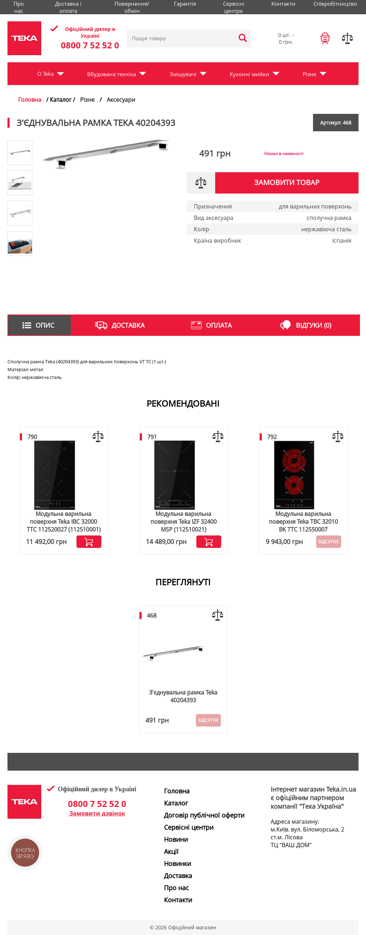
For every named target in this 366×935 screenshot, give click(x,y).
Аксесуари (121, 100)
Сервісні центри (233, 7)
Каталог (176, 803)
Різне (309, 74)
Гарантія (185, 3)
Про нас (19, 7)
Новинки (177, 863)
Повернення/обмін (132, 7)
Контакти (283, 3)
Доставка (178, 875)
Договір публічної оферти (204, 815)
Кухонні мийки (249, 74)
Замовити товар (286, 182)
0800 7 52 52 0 (90, 45)
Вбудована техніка (111, 74)
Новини (176, 839)
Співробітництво (335, 3)
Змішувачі (183, 74)
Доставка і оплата (68, 7)
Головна (29, 100)
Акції (171, 851)
